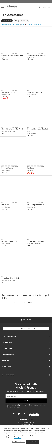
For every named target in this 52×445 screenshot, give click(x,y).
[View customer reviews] (33, 414)
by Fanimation (6, 95)
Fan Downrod (31, 168)
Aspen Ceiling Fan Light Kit (36, 241)
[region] (26, 435)
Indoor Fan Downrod (8, 92)
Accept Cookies (32, 442)
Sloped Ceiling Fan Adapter (36, 55)
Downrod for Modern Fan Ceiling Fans (38, 130)
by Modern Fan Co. (33, 134)
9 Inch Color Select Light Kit (11, 278)
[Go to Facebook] (14, 413)
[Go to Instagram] (24, 413)
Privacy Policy (41, 405)
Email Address (11, 396)
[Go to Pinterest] (19, 413)
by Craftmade (31, 95)
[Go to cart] (49, 6)
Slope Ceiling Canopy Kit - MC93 (12, 129)
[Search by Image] (44, 7)
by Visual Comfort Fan (8, 131)
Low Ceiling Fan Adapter (35, 205)
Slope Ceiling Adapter (34, 92)
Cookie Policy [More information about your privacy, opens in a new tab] (18, 438)
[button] (2, 7)
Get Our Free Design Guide (26, 328)
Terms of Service (13, 407)
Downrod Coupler (7, 168)
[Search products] (40, 7)
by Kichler (30, 170)
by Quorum (5, 58)
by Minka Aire (31, 58)
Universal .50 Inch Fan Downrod (12, 55)
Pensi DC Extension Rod (9, 241)
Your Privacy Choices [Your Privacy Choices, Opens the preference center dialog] (18, 442)
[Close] (49, 428)
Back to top (26, 320)
